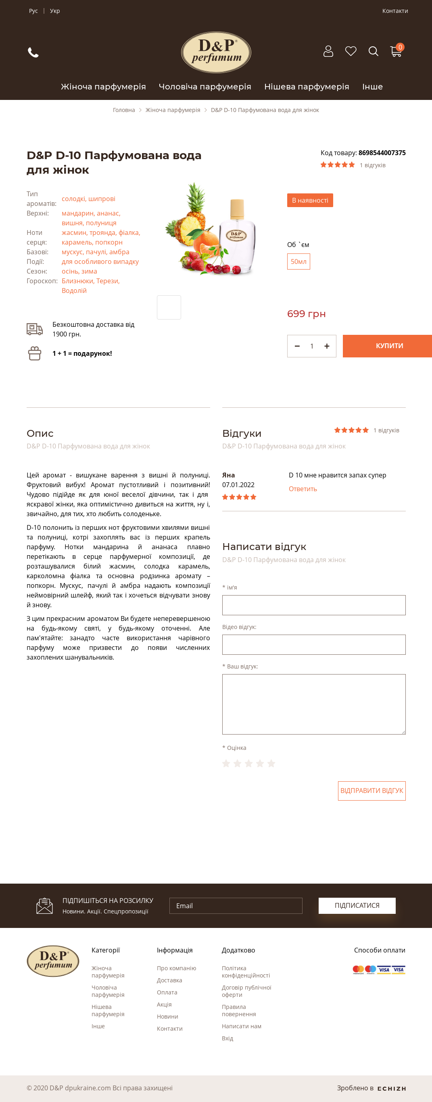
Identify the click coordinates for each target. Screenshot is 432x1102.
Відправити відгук (371, 791)
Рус (33, 11)
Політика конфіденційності (246, 971)
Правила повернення (239, 1010)
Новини (167, 1016)
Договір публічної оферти (246, 991)
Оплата (167, 992)
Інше (372, 86)
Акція (164, 1004)
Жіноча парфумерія (103, 86)
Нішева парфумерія (306, 86)
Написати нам (241, 1026)
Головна (124, 110)
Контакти (395, 11)
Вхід (227, 1038)
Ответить (303, 489)
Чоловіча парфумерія (205, 86)
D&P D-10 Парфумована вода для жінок (265, 110)
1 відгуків (373, 165)
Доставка (169, 980)
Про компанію (176, 968)
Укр (55, 11)
